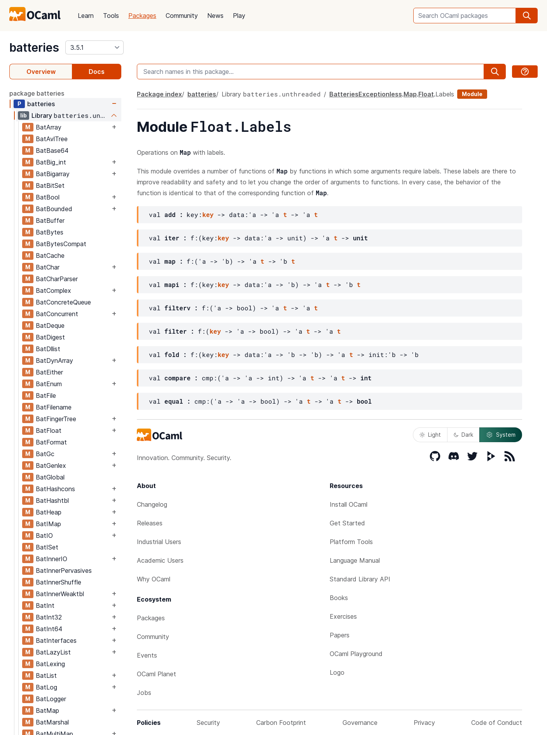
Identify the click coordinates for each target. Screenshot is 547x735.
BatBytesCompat (61, 244)
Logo (337, 672)
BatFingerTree (56, 419)
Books (339, 598)
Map (410, 94)
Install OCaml (348, 504)
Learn (86, 15)
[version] (94, 47)
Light (430, 434)
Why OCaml (153, 579)
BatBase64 (52, 150)
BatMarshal (52, 722)
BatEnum (49, 384)
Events (147, 655)
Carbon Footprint (281, 722)
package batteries (36, 93)
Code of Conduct (496, 722)
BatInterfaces (56, 640)
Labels (444, 94)
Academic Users (160, 560)
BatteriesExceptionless (365, 94)
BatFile (46, 395)
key (207, 214)
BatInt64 (49, 629)
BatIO (44, 535)
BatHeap (48, 512)
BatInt (45, 605)
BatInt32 (49, 617)
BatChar (47, 267)
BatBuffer (50, 220)
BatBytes (49, 232)
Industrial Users (159, 542)
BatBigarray (53, 174)
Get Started (347, 523)
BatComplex (53, 290)
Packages (142, 15)
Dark (463, 434)
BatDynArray (54, 360)
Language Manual (355, 560)
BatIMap (48, 524)
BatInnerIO (51, 559)
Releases (150, 523)
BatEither (49, 372)
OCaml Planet (156, 674)
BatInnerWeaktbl (60, 594)
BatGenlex (51, 465)
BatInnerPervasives (64, 570)
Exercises (343, 616)
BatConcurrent (57, 314)
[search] (527, 15)
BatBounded (54, 209)
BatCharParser (57, 279)
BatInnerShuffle (58, 582)
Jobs (144, 692)
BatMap (47, 710)
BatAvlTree (52, 139)
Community (182, 15)
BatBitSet (50, 185)
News (215, 15)
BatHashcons (55, 489)
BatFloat (48, 430)
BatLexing (50, 664)
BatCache (50, 255)
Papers (340, 635)
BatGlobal (50, 477)
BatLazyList (53, 652)
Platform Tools (351, 542)
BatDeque (50, 325)
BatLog (46, 687)
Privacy (424, 722)
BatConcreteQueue (63, 302)
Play (239, 15)
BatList (46, 675)
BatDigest (50, 337)
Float (426, 94)
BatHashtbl (52, 500)
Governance (360, 722)
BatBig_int (51, 162)
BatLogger (51, 699)
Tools (111, 15)
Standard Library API (360, 579)
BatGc (45, 454)
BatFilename (54, 407)
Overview (41, 71)
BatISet (47, 547)
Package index (159, 94)
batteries (34, 47)
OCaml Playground (356, 654)
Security (208, 722)
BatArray (48, 127)
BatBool (47, 197)
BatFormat (51, 442)
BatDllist (48, 349)
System (501, 434)
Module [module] (472, 94)
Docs (97, 71)
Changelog (152, 504)
